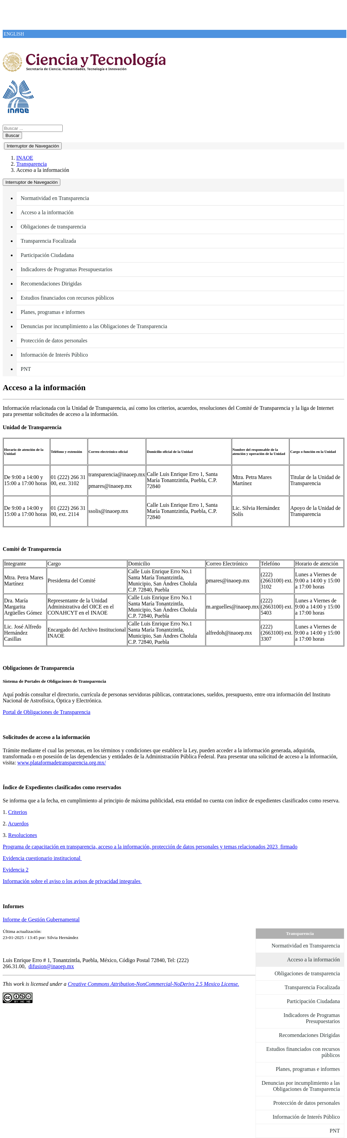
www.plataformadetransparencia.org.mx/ (61, 762)
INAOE (24, 158)
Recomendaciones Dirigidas (51, 283)
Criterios (17, 812)
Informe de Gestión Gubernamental (41, 919)
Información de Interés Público (54, 355)
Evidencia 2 (15, 870)
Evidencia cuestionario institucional (42, 858)
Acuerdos (18, 823)
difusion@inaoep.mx (51, 966)
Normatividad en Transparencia (55, 198)
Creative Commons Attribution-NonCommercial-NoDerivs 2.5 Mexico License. (153, 984)
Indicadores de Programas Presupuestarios (67, 269)
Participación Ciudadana (47, 255)
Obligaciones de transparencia (53, 226)
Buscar (12, 135)
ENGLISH (14, 34)
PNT (26, 369)
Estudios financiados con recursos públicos (67, 298)
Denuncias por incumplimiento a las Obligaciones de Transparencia (94, 326)
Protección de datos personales (54, 340)
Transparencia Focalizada (48, 241)
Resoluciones (22, 835)
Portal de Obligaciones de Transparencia (46, 712)
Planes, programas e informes (53, 312)
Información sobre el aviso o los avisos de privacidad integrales (72, 881)
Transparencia (31, 164)
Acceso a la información (47, 212)
